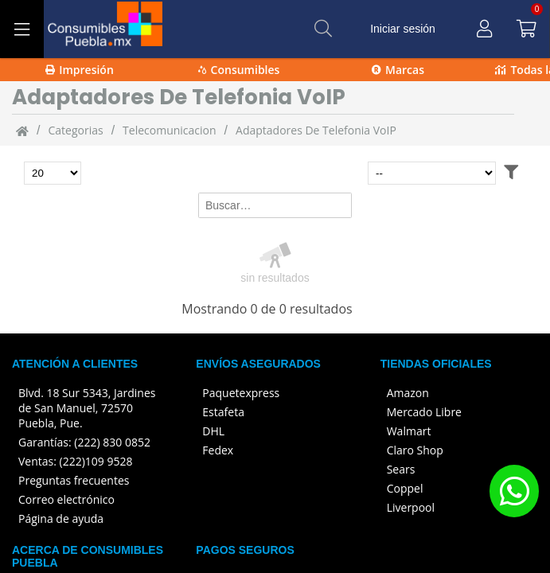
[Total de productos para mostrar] (52, 173)
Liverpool (411, 507)
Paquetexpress (240, 392)
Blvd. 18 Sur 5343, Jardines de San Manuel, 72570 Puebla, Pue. (86, 408)
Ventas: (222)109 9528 (75, 461)
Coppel (405, 488)
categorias (75, 130)
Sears (401, 469)
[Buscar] (323, 28)
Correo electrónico (66, 499)
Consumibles (239, 69)
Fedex (217, 450)
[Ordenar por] (432, 173)
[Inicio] (22, 130)
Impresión (79, 69)
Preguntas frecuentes (73, 480)
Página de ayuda (60, 518)
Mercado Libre (424, 411)
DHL (213, 431)
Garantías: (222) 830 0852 (84, 442)
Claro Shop (415, 450)
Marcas (398, 69)
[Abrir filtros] (511, 173)
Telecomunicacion (169, 130)
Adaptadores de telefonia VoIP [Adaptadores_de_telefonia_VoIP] (316, 130)
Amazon (408, 392)
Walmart (409, 431)
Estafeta (223, 411)
